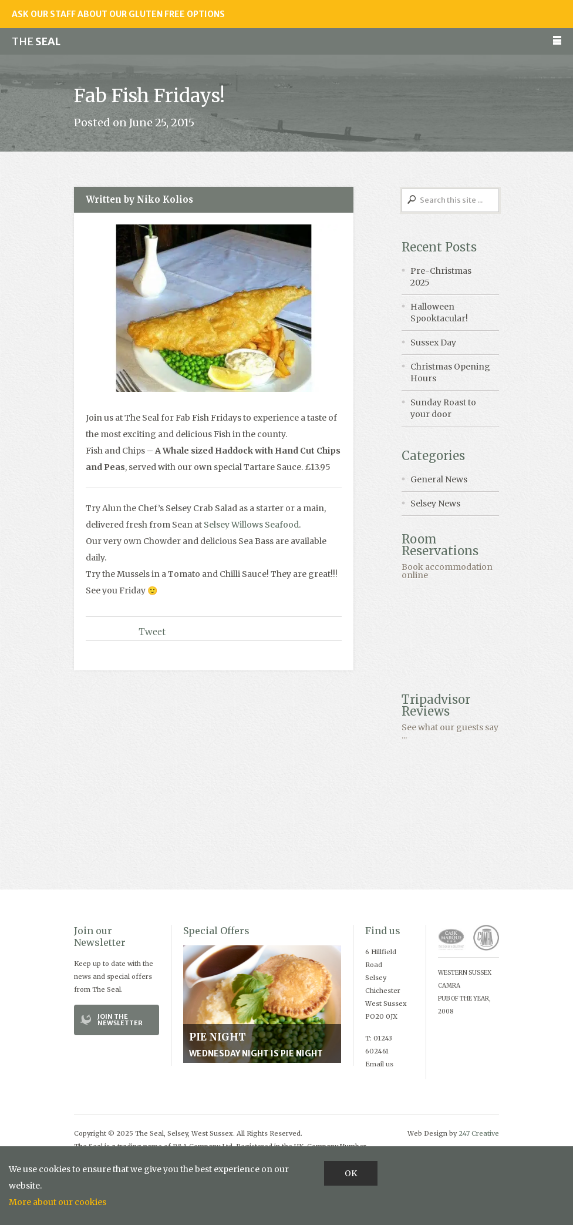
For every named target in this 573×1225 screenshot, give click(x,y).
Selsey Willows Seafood (251, 524)
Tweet (152, 631)
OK (351, 1173)
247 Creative (479, 1133)
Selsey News (435, 503)
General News (438, 479)
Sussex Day (433, 342)
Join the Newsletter (120, 1019)
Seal (36, 41)
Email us (379, 1064)
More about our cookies (57, 1202)
